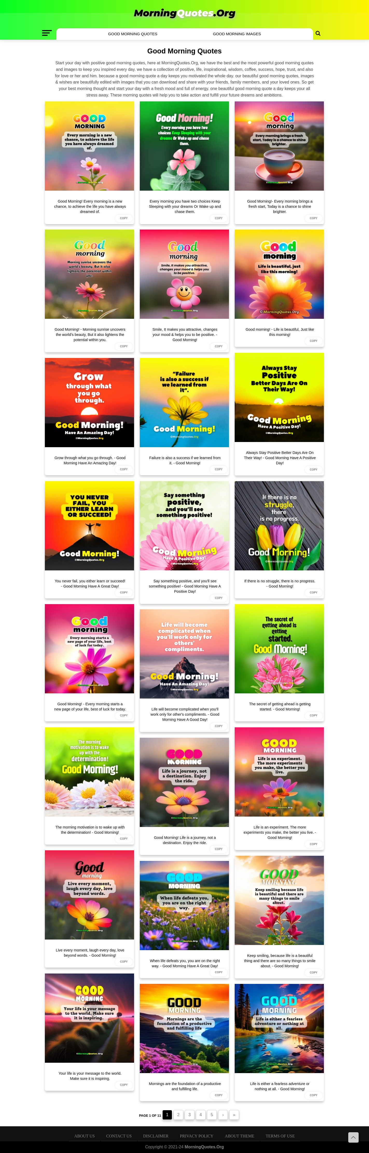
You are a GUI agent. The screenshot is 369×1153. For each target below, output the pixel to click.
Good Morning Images (237, 34)
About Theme (239, 1136)
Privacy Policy (196, 1136)
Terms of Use (280, 1136)
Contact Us (119, 1136)
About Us (84, 1136)
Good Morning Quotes (132, 34)
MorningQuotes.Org (204, 1147)
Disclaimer (156, 1136)
